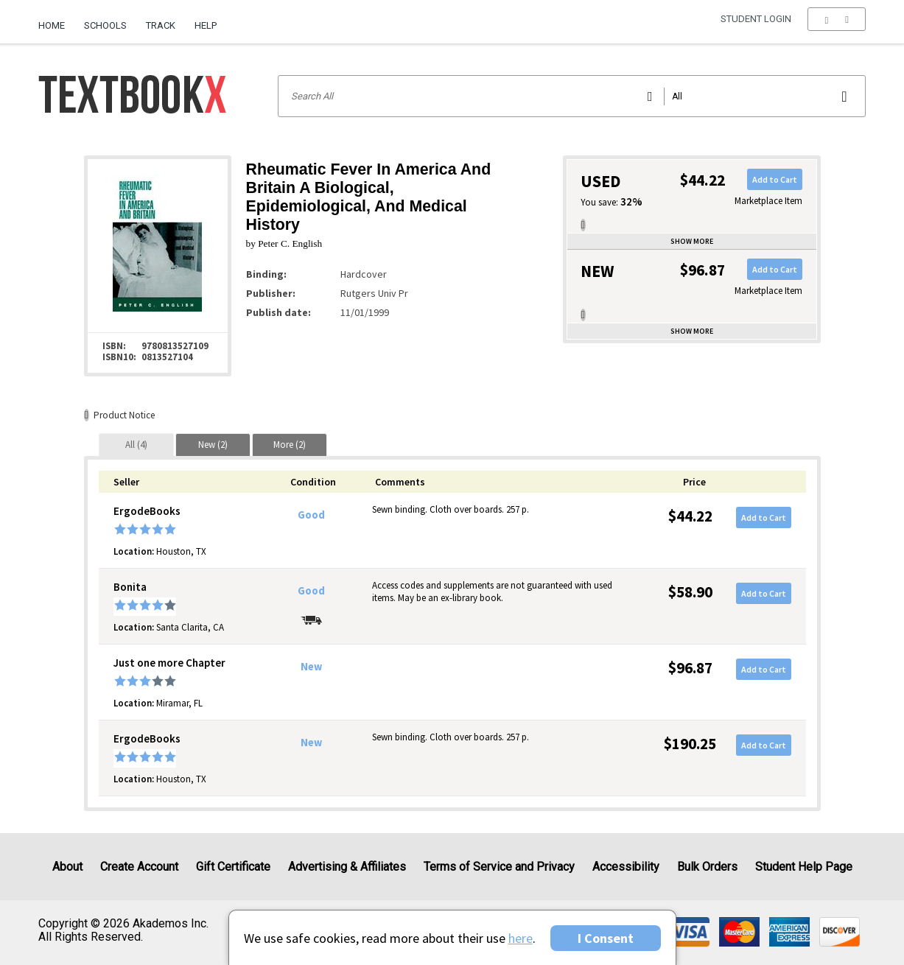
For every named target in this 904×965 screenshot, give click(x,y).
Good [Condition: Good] (311, 515)
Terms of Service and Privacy (499, 867)
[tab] (136, 444)
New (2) (213, 444)
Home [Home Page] (51, 25)
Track (160, 25)
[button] (836, 26)
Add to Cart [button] (774, 179)
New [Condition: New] (311, 666)
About (67, 867)
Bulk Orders (707, 867)
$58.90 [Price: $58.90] (690, 592)
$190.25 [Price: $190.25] (690, 744)
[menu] (836, 26)
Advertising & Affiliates (347, 867)
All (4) (136, 444)
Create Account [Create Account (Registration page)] (139, 867)
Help (206, 25)
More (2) (289, 444)
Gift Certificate (233, 867)
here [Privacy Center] (520, 938)
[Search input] (572, 96)
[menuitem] (56, 19)
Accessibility (625, 867)
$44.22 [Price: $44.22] (690, 516)
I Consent (606, 938)
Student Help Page (803, 867)
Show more (691, 241)
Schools (105, 25)
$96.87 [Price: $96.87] (690, 668)
